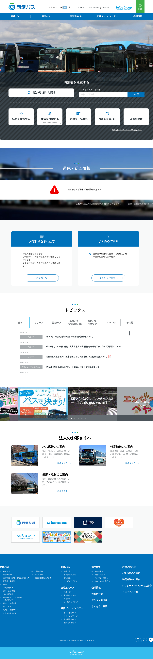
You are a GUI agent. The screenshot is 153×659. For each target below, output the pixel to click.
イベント (111, 322)
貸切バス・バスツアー (107, 16)
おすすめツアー (70, 616)
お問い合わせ (93, 8)
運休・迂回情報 (9, 591)
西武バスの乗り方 (10, 603)
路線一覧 (67, 571)
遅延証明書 (136, 119)
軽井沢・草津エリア (10, 610)
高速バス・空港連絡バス (75, 322)
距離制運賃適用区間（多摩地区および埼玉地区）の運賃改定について (76, 356)
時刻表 (5, 571)
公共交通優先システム (42, 578)
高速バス (46, 16)
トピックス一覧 (130, 592)
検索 (137, 94)
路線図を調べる (107, 119)
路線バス (15, 16)
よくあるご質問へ (108, 278)
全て (20, 322)
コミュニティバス (10, 613)
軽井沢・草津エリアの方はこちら (127, 130)
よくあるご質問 (99, 606)
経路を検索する (21, 119)
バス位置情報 (8, 594)
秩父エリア (7, 607)
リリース (38, 322)
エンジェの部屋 (99, 600)
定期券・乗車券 (79, 119)
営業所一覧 (41, 278)
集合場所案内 (69, 619)
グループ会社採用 (101, 581)
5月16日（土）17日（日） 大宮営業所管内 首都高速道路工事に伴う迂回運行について (84, 346)
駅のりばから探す (44, 92)
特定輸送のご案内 (131, 579)
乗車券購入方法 (70, 575)
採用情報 (137, 16)
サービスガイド (70, 581)
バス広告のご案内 (131, 573)
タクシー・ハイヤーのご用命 (137, 585)
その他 (129, 322)
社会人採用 (98, 575)
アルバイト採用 (100, 578)
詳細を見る (62, 463)
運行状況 (67, 578)
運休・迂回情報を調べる (139, 204)
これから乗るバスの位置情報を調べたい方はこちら (99, 204)
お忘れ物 (81, 8)
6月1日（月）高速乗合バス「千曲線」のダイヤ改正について (72, 367)
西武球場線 (38, 575)
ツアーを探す (69, 613)
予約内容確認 (69, 623)
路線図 (5, 584)
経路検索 (6, 575)
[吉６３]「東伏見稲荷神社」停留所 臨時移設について (69, 336)
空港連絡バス (76, 16)
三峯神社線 (38, 571)
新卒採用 (97, 571)
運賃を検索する (50, 120)
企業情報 (106, 8)
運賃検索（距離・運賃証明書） (15, 578)
